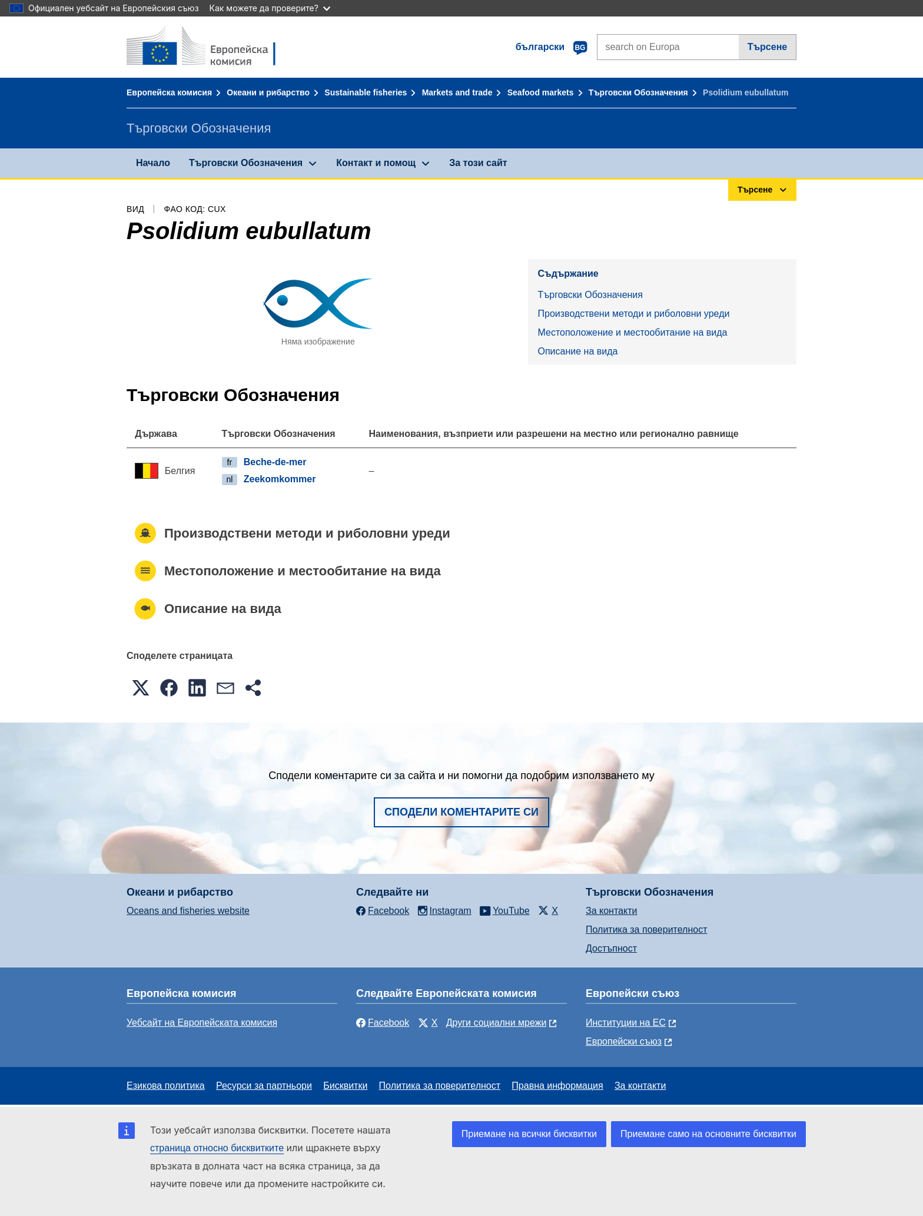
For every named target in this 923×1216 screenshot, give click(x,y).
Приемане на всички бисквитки (529, 1134)
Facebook (382, 1023)
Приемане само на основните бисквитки (708, 1134)
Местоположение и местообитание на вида (632, 332)
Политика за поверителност (647, 930)
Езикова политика (166, 1086)
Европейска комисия (169, 92)
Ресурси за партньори (264, 1086)
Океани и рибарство (268, 92)
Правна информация (557, 1086)
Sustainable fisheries (365, 92)
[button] (140, 688)
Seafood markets (540, 92)
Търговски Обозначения (638, 92)
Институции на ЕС (626, 1023)
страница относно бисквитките (217, 1148)
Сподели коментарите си (461, 812)
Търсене (768, 47)
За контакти (611, 911)
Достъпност (611, 948)
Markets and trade (457, 92)
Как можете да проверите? (270, 8)
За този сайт (478, 163)
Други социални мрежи (496, 1023)
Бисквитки (345, 1086)
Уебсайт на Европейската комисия (202, 1023)
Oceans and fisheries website (188, 911)
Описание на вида (577, 351)
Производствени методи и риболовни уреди (633, 314)
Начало (153, 163)
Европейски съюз (624, 1041)
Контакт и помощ (376, 163)
